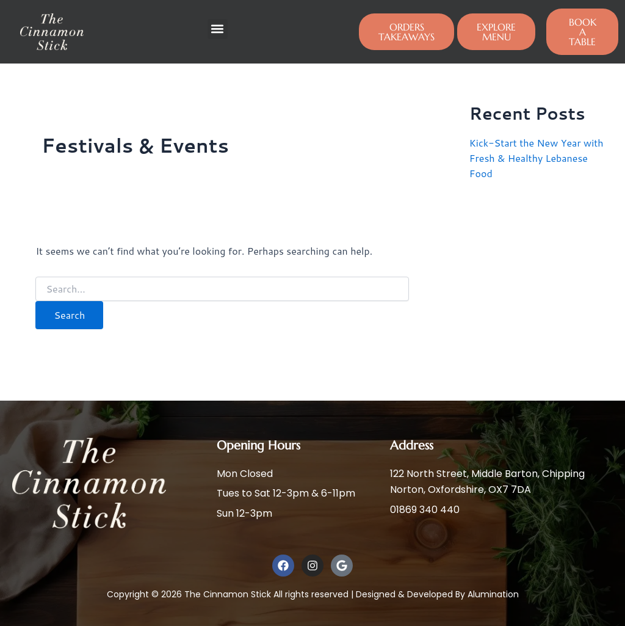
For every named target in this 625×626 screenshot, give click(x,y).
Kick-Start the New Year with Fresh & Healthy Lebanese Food (536, 157)
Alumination (493, 594)
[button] (218, 29)
